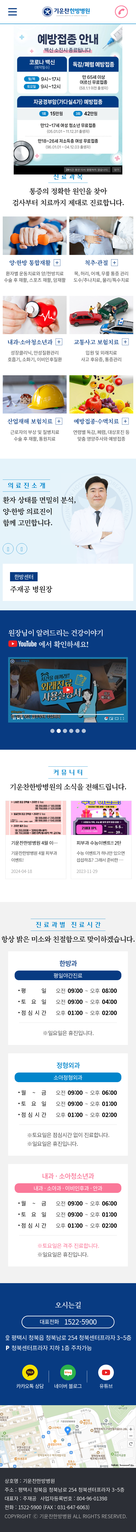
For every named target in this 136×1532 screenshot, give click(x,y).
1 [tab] (52, 731)
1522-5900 (30, 1507)
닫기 (116, 169)
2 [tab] (59, 731)
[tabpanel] (68, 541)
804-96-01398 (92, 1498)
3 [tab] (65, 731)
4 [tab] (71, 731)
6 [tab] (84, 731)
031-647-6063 (72, 1507)
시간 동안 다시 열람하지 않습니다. (87, 169)
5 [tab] (77, 731)
